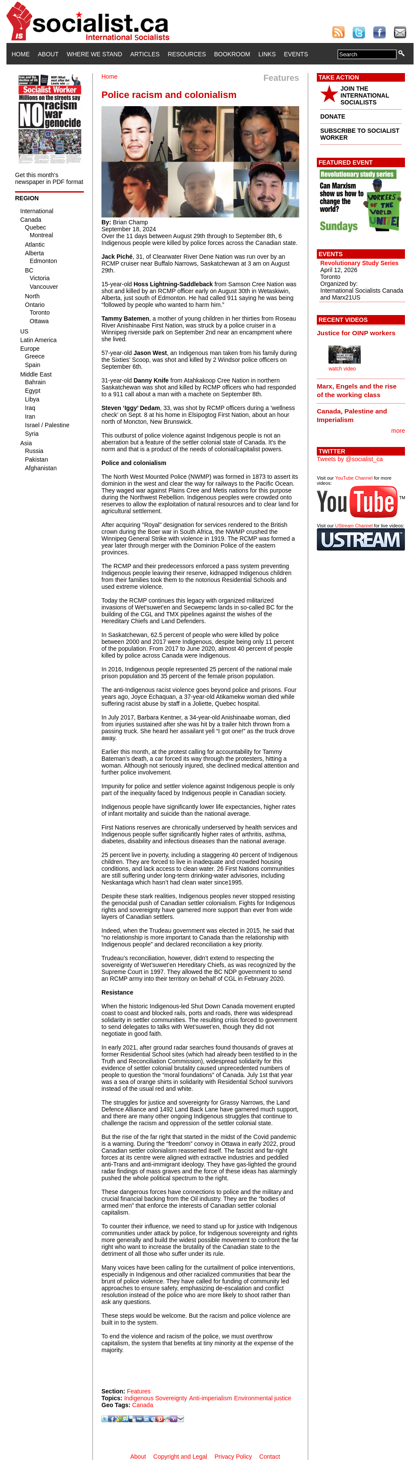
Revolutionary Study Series (359, 263)
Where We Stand (94, 54)
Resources (187, 54)
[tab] (361, 332)
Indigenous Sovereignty (155, 1398)
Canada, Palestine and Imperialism (352, 415)
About (48, 54)
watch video (342, 369)
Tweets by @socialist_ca (350, 459)
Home (21, 54)
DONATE (332, 116)
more (398, 430)
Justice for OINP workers (356, 333)
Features (138, 1391)
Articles (144, 54)
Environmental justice (262, 1398)
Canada (142, 1405)
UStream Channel (354, 525)
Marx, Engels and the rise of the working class (357, 390)
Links (267, 54)
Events (296, 54)
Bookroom (232, 54)
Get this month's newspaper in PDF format (49, 178)
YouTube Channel (353, 478)
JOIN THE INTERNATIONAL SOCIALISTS (364, 95)
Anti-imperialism (210, 1398)
